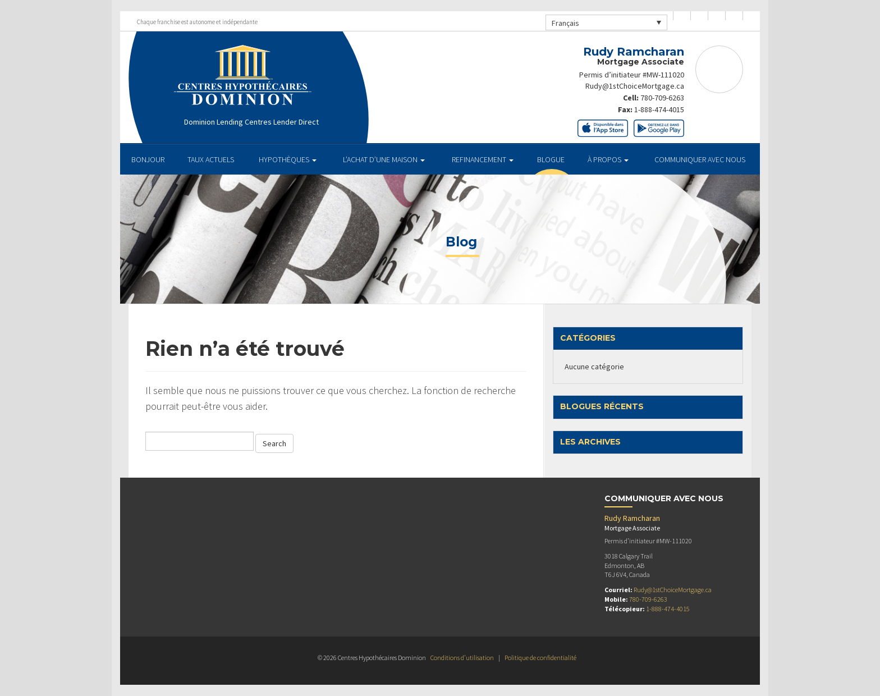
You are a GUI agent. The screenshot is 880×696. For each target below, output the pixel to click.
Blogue (551, 159)
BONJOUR (147, 159)
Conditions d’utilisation (462, 657)
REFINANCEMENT (483, 159)
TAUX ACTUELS (210, 159)
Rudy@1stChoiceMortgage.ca (634, 86)
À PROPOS (608, 159)
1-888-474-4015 (659, 108)
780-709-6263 (662, 97)
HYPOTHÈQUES (288, 159)
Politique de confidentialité (540, 657)
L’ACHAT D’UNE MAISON (384, 159)
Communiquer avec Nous (699, 159)
